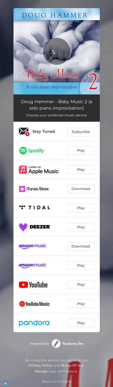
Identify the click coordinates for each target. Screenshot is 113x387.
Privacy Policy (41, 365)
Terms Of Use (72, 365)
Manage (41, 371)
